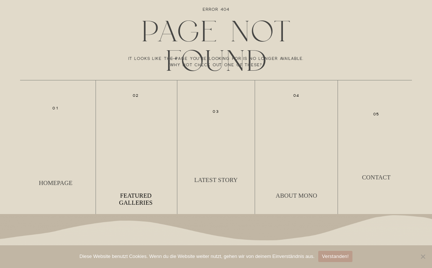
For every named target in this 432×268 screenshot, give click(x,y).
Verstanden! (335, 256)
